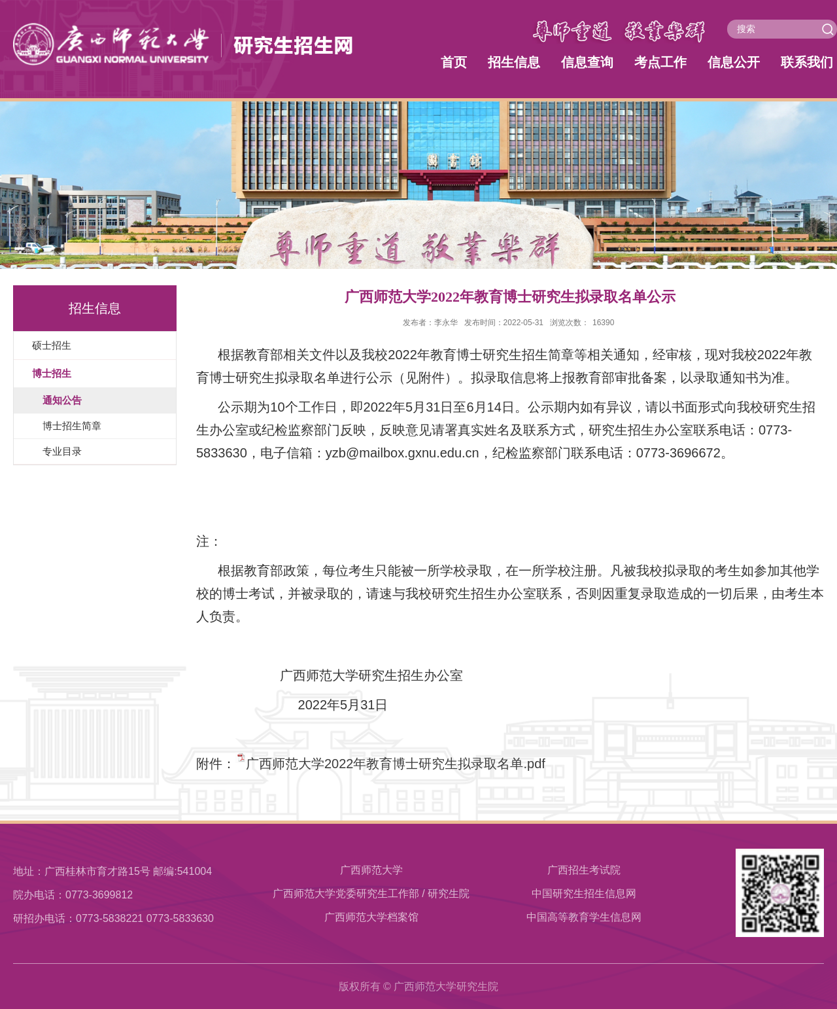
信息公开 (734, 62)
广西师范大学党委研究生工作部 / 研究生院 (371, 893)
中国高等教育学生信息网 (583, 917)
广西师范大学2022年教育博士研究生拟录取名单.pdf (395, 763)
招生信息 (514, 62)
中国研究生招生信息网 (584, 893)
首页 (454, 62)
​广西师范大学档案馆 (371, 917)
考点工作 (660, 62)
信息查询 (587, 62)
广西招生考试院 (584, 870)
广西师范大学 (371, 870)
